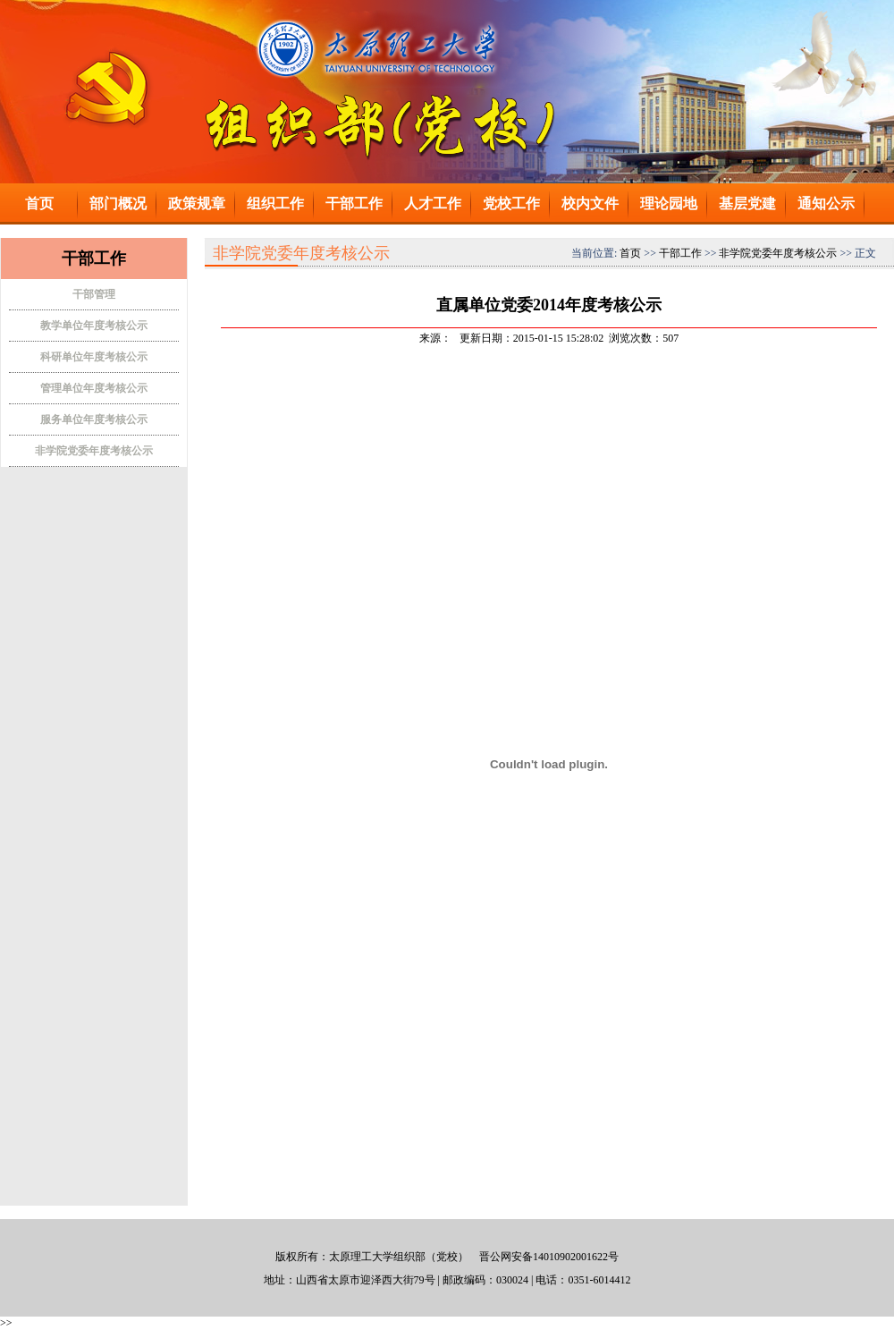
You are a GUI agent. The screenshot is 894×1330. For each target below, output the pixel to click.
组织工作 (275, 203)
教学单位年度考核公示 (94, 325)
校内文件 (590, 203)
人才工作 (432, 203)
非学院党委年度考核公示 (94, 451)
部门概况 (118, 203)
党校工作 (511, 203)
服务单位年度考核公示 (94, 419)
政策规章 (196, 203)
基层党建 (747, 203)
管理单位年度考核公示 (94, 388)
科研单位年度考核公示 (94, 357)
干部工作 (354, 203)
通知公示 (826, 203)
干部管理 (93, 294)
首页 (39, 203)
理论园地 (668, 203)
